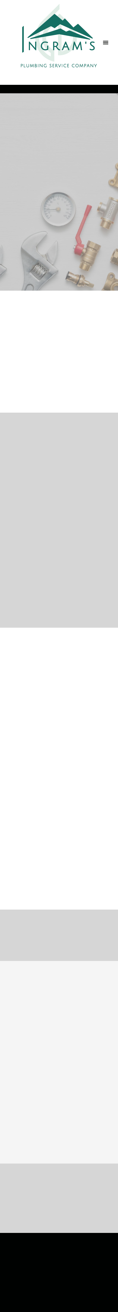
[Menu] (105, 42)
